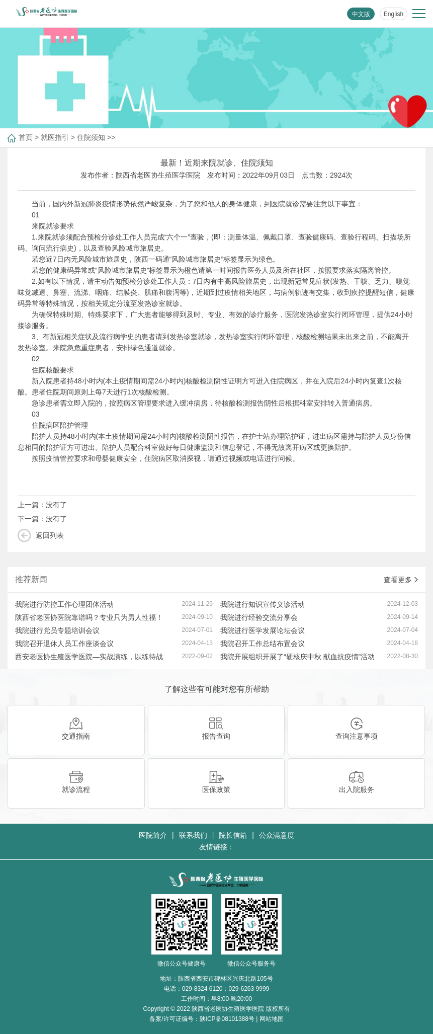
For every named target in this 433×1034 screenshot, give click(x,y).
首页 (26, 137)
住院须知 (91, 137)
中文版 (361, 14)
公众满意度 (276, 835)
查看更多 (401, 580)
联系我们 (193, 835)
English (393, 14)
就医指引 (55, 137)
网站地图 (271, 1018)
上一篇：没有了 (42, 505)
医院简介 (153, 835)
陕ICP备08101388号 (227, 1018)
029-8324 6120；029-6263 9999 (225, 988)
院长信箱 (233, 835)
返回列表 (50, 535)
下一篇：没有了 (42, 519)
